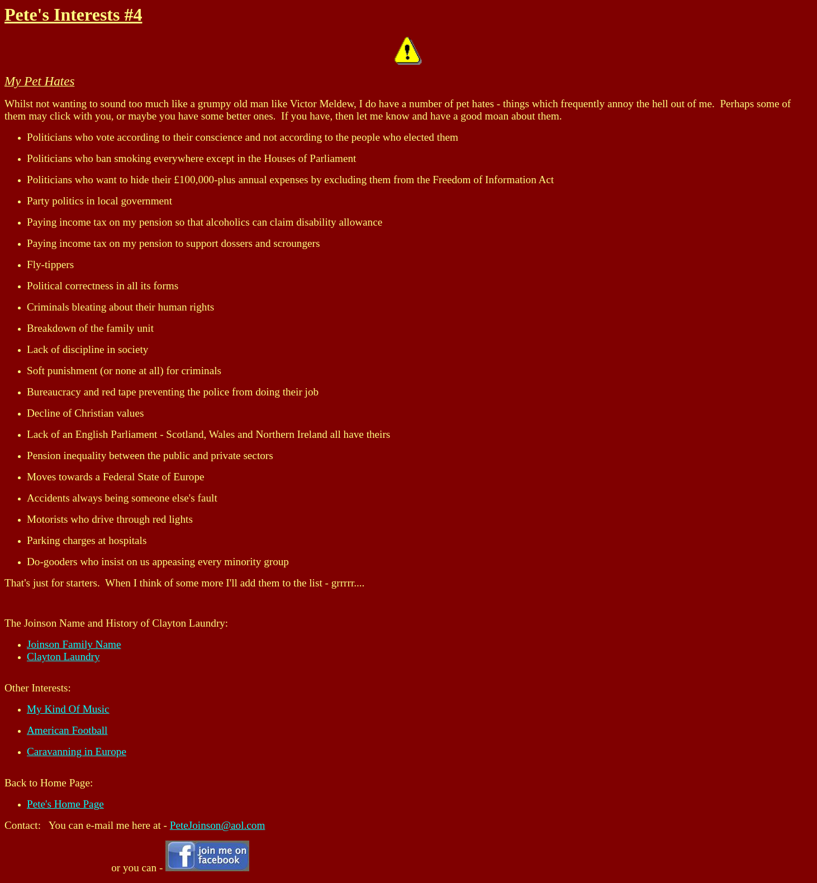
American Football (67, 730)
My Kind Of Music (68, 709)
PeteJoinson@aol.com (217, 825)
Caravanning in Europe (76, 751)
